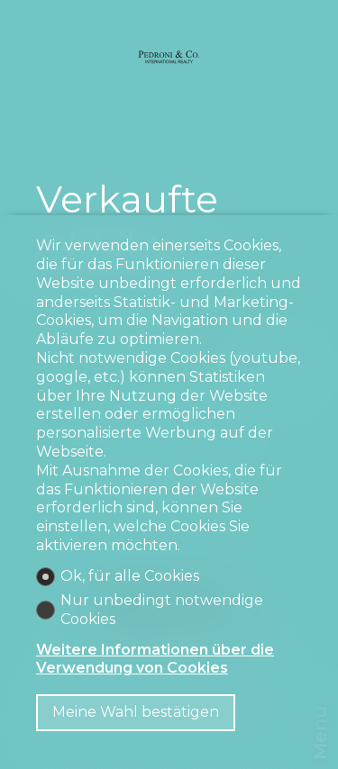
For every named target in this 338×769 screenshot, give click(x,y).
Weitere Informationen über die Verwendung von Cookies (155, 659)
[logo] (169, 56)
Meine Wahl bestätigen (135, 711)
